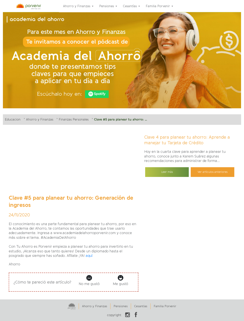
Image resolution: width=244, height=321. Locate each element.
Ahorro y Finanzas (94, 306)
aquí (89, 256)
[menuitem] (78, 6)
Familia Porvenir (165, 306)
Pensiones (121, 306)
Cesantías (140, 306)
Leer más (167, 172)
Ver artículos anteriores (212, 172)
